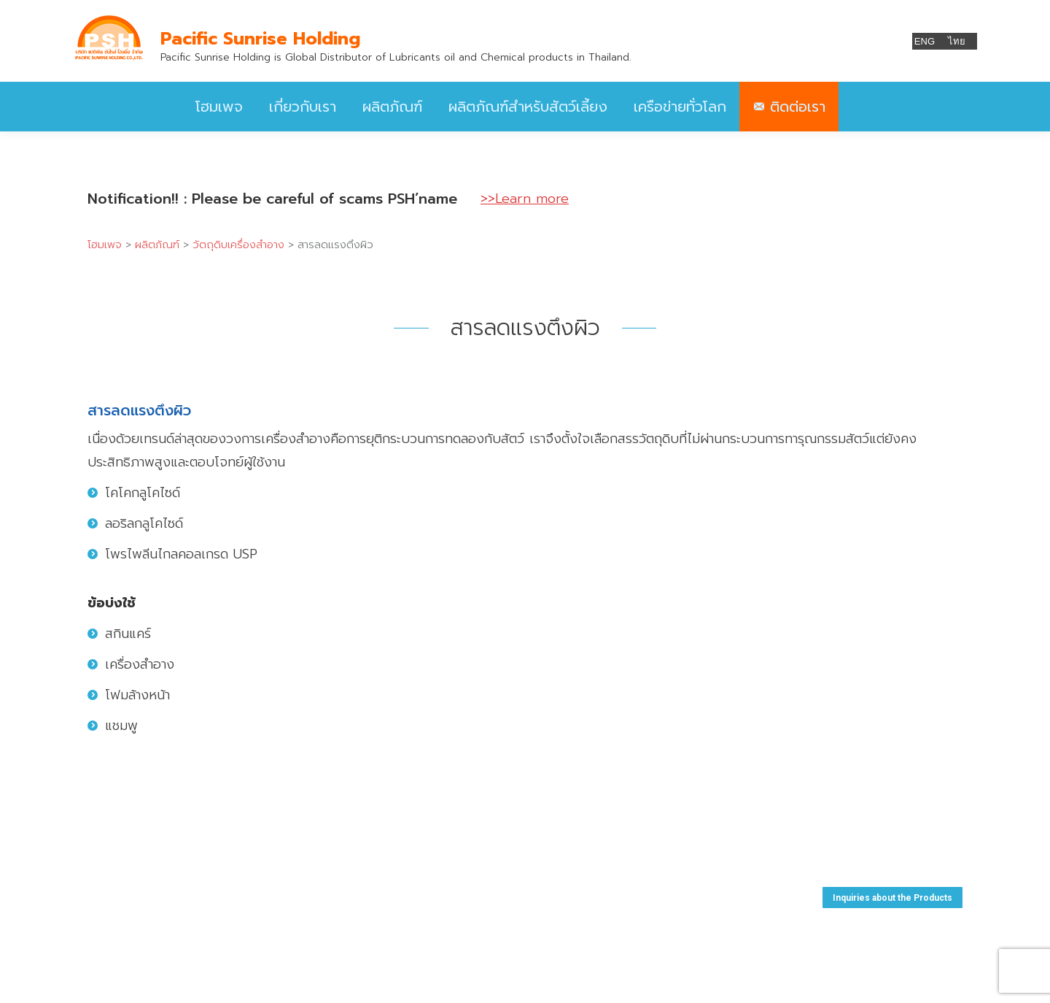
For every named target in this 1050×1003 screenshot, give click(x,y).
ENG (924, 41)
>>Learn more (525, 198)
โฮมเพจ (105, 245)
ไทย (956, 41)
